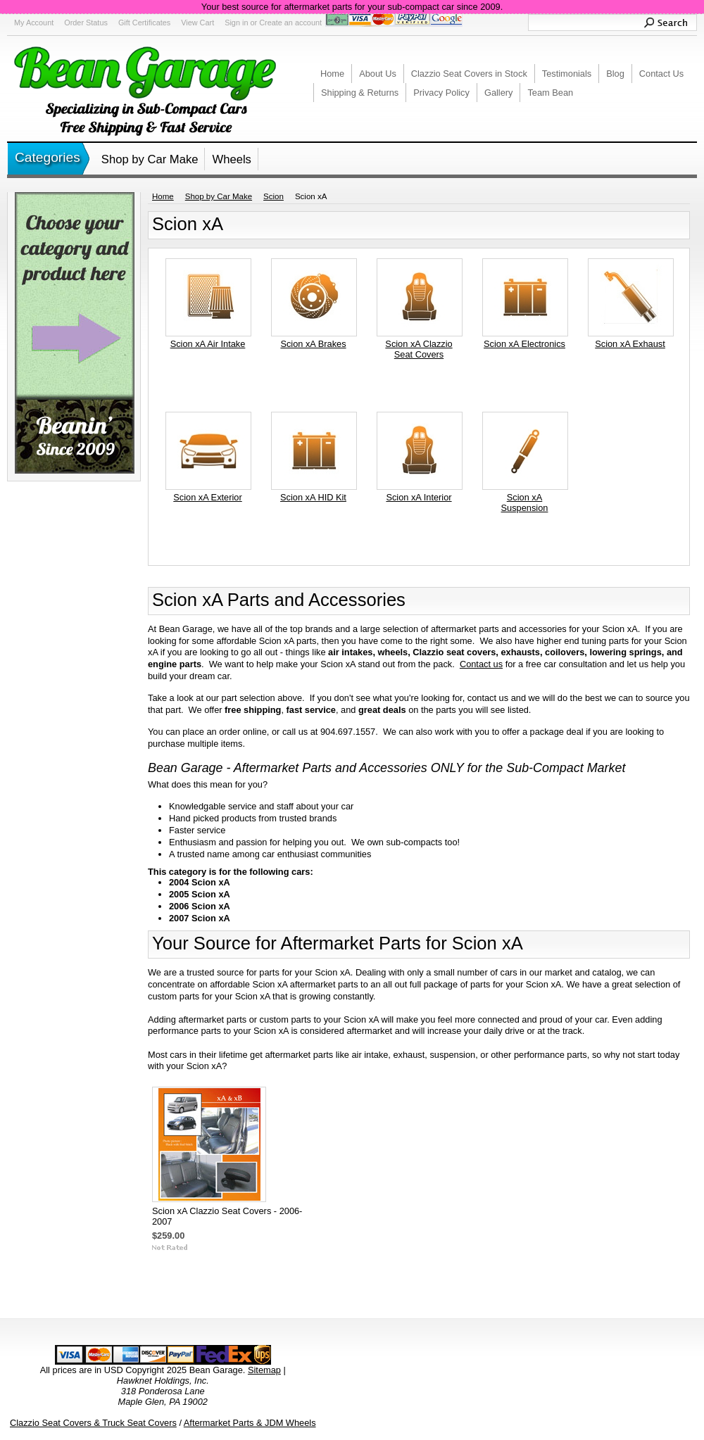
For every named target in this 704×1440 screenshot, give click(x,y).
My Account (34, 22)
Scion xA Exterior (207, 497)
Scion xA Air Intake (208, 344)
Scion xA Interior (418, 497)
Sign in (236, 22)
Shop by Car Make (150, 159)
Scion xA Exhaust (630, 344)
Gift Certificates (144, 22)
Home (163, 196)
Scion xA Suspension (524, 502)
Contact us (481, 664)
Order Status (86, 22)
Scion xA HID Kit (313, 497)
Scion (273, 196)
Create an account (290, 22)
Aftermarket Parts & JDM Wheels (250, 1422)
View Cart (197, 22)
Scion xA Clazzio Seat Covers (418, 349)
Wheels (231, 159)
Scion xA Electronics (524, 344)
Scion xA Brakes (313, 344)
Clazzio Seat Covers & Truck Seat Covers (93, 1422)
